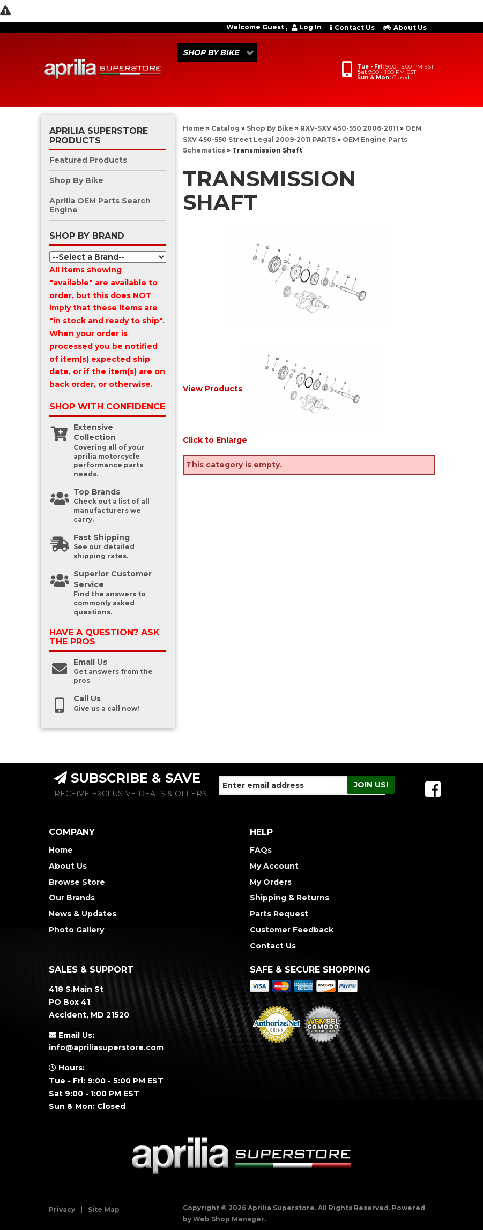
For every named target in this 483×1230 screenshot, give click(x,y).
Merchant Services (276, 1046)
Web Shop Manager (228, 1219)
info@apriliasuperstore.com (106, 1047)
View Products (212, 388)
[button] (217, 52)
